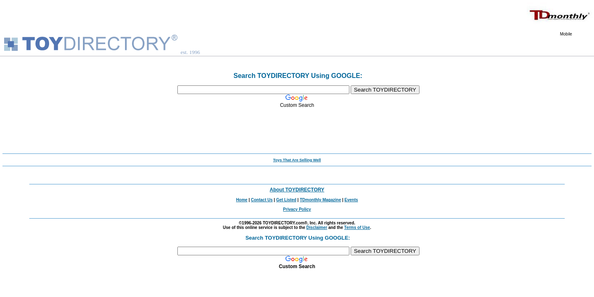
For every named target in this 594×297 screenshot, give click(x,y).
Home (242, 200)
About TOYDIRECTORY (297, 190)
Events (351, 200)
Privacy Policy (297, 209)
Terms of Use (357, 227)
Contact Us (262, 200)
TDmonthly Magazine (320, 200)
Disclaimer (317, 227)
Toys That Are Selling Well (297, 160)
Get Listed (286, 200)
